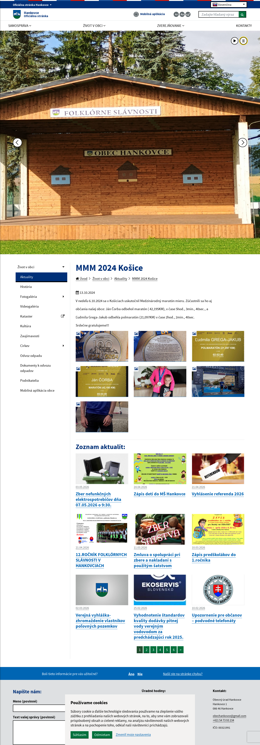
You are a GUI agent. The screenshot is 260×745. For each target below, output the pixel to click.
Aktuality (26, 277)
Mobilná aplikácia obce (37, 390)
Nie (140, 674)
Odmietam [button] (102, 734)
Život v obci (25, 267)
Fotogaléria (28, 296)
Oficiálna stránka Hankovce (32, 5)
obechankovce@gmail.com (229, 716)
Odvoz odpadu (31, 355)
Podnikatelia (29, 380)
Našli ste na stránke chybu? (182, 674)
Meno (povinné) (25, 701)
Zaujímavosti (29, 336)
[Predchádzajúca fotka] (17, 142)
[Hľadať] (242, 14)
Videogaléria (29, 306)
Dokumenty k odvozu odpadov (35, 368)
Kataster (42, 316)
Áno (132, 674)
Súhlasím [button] (79, 734)
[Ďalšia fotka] (242, 142)
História (26, 286)
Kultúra (25, 326)
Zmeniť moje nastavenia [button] (133, 734)
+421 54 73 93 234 (223, 720)
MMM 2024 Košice (144, 278)
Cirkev (24, 345)
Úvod (81, 278)
